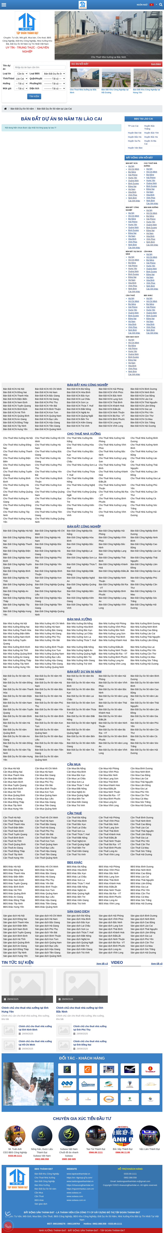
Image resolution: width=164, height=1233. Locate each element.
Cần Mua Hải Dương (141, 805)
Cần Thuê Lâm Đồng (141, 834)
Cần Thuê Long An (108, 851)
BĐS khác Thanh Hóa (14, 873)
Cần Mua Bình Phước (109, 798)
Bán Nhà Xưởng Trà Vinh (79, 663)
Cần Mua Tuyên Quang (14, 785)
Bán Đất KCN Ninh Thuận (111, 412)
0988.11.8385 (15, 1156)
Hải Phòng (132, 175)
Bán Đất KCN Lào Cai (141, 399)
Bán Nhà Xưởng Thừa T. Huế (81, 640)
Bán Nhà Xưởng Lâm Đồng (144, 640)
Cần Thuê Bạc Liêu (44, 847)
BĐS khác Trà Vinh (76, 903)
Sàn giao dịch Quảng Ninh (48, 956)
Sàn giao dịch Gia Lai (141, 936)
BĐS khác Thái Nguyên (142, 880)
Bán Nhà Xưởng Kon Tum (48, 650)
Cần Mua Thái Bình (108, 782)
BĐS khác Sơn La (76, 880)
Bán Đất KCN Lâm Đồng (143, 405)
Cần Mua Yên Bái (44, 785)
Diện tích (34, 88)
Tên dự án (6, 67)
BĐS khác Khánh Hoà (109, 883)
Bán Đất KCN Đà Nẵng (78, 389)
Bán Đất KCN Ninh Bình (143, 392)
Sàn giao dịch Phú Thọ (46, 929)
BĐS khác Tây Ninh (13, 903)
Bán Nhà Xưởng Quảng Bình (17, 653)
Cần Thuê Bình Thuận (46, 837)
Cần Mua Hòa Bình (76, 772)
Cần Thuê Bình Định (13, 837)
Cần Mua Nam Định (13, 782)
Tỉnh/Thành (8, 78)
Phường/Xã (35, 83)
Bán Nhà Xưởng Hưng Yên (16, 667)
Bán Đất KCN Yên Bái (46, 405)
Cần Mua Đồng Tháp (13, 802)
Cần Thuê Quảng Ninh (46, 858)
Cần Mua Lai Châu (76, 778)
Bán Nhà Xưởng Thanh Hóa (17, 630)
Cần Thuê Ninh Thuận (110, 841)
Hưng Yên (132, 178)
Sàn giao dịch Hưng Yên (15, 956)
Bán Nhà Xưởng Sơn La (79, 637)
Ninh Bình (132, 198)
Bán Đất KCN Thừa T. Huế (80, 405)
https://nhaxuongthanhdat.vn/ (80, 1185)
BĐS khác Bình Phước (110, 897)
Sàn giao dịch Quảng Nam (48, 942)
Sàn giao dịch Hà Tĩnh (14, 939)
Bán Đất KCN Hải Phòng (111, 389)
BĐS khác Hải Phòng (109, 866)
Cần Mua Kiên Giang (77, 802)
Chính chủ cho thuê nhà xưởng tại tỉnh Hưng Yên (25, 1009)
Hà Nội (131, 166)
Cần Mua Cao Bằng (140, 775)
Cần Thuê (39, 1196)
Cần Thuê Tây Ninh (13, 854)
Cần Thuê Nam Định (13, 831)
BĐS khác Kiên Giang (78, 900)
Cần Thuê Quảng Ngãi (78, 844)
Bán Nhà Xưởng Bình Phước (113, 657)
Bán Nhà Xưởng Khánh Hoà (113, 640)
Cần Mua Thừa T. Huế (78, 785)
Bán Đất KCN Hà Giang (47, 399)
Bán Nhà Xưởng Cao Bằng (144, 630)
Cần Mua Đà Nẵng (76, 768)
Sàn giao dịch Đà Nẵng (78, 915)
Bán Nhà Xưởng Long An (111, 660)
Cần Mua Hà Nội (11, 768)
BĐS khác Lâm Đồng (141, 883)
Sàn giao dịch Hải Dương (143, 952)
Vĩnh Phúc (132, 195)
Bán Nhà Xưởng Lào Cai (143, 633)
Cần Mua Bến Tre (76, 798)
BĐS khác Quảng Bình (14, 893)
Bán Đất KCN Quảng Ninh (48, 429)
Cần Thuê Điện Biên (13, 827)
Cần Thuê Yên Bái (44, 834)
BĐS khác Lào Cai (140, 876)
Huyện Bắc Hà (134, 137)
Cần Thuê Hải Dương (141, 854)
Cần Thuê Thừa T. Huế (78, 834)
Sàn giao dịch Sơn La (78, 929)
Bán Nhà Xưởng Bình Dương (145, 623)
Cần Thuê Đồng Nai (13, 821)
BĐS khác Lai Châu (76, 876)
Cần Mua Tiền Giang (45, 805)
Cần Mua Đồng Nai (12, 772)
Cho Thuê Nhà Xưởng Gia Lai (145, 478)
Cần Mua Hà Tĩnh (12, 792)
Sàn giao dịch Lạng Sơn (111, 925)
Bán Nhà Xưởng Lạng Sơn (112, 633)
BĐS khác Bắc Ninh (108, 873)
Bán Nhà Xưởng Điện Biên (16, 633)
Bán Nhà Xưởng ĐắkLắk (111, 647)
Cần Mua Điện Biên (13, 778)
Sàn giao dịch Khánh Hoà (111, 932)
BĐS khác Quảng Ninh (46, 907)
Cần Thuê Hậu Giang (45, 851)
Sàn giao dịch (41, 1204)
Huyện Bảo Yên (151, 133)
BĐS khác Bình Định (13, 886)
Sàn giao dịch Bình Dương (144, 915)
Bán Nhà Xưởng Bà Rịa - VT (113, 653)
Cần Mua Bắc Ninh (108, 775)
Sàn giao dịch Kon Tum (46, 939)
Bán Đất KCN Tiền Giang (47, 426)
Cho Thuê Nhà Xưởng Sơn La (82, 465)
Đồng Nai (132, 186)
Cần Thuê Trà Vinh (76, 854)
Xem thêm (156, 64)
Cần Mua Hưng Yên (13, 808)
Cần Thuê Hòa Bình (77, 821)
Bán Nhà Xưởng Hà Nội (15, 623)
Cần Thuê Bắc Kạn (76, 824)
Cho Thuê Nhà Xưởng (45, 1177)
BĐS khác (39, 1200)
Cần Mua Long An (108, 802)
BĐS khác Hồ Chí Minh (46, 866)
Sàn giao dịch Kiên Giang (79, 949)
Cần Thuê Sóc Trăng (141, 851)
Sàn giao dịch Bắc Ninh (110, 922)
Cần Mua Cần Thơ (140, 795)
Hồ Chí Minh (133, 169)
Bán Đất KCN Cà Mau (141, 419)
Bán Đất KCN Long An (110, 422)
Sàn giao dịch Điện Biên (15, 925)
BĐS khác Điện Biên (13, 876)
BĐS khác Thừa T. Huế (78, 883)
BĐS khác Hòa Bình (77, 870)
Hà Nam (131, 189)
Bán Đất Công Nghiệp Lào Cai (146, 551)
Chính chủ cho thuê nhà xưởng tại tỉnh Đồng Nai (90, 1043)
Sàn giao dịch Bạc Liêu (46, 946)
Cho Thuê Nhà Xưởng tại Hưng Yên (84, 91)
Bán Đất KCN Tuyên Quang (17, 405)
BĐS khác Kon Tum (45, 890)
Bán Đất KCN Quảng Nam (48, 416)
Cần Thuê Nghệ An (76, 841)
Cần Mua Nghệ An (76, 792)
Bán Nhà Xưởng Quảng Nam (49, 653)
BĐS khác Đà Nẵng (76, 866)
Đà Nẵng (132, 172)
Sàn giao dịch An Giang (15, 946)
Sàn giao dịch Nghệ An (78, 939)
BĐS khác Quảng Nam (46, 893)
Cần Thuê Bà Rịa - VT (110, 844)
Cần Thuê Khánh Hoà (109, 834)
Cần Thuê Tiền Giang (45, 854)
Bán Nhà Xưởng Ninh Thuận (113, 650)
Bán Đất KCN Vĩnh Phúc (111, 392)
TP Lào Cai (133, 126)
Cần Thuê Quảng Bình (14, 844)
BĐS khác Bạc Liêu (44, 897)
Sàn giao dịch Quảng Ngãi (80, 942)
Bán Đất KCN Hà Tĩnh (14, 412)
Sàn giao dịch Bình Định (15, 936)
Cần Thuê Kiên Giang (78, 851)
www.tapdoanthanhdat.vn (78, 1174)
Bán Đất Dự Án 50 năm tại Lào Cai (54, 108)
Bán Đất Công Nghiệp (45, 1181)
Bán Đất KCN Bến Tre (78, 419)
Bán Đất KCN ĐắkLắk (109, 409)
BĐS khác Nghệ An (76, 890)
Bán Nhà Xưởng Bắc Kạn (79, 630)
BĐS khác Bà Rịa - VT (110, 893)
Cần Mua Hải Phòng (109, 768)
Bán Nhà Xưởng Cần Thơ (143, 653)
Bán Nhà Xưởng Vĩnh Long (112, 663)
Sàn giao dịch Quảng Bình (16, 942)
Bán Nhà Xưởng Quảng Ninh (49, 667)
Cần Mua (39, 1192)
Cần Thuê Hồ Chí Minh (46, 817)
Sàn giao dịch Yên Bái (46, 932)
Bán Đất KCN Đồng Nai (15, 392)
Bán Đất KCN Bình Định (15, 409)
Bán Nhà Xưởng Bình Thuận (49, 647)
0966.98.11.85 (149, 1152)
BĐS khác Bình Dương (142, 866)
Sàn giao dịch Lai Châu (78, 925)
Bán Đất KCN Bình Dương (144, 389)
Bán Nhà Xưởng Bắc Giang (48, 630)
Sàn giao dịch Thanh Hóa (16, 922)
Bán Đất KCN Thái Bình (110, 402)
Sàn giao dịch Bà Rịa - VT (112, 942)
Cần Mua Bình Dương (141, 768)
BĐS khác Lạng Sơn (109, 876)
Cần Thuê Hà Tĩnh (12, 841)
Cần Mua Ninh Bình (140, 772)
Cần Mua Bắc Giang (45, 775)
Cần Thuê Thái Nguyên (142, 831)
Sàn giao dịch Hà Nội (14, 915)
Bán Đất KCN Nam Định (15, 402)
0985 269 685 (96, 1159)
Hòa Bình (132, 192)
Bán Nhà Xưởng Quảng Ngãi (81, 653)
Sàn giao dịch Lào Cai (142, 925)
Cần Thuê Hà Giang (45, 827)
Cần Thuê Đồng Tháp (14, 851)
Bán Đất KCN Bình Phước (112, 419)
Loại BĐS (35, 73)
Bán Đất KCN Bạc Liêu (46, 419)
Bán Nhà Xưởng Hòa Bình (80, 627)
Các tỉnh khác (134, 201)
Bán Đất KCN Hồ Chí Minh (48, 389)
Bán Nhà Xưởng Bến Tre (79, 657)
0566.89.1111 (123, 1152)
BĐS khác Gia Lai (139, 886)
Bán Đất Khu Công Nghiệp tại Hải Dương (146, 91)
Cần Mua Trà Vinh (76, 805)
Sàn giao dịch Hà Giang (47, 925)
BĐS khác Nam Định (13, 880)
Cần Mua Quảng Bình (14, 795)
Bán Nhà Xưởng (42, 1185)
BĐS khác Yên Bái (44, 883)
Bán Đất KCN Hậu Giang (47, 422)
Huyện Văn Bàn (135, 148)
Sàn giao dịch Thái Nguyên (144, 929)
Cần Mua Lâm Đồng (141, 785)
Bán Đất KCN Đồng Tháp (15, 422)
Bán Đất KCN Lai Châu (78, 399)
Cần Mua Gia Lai (139, 788)
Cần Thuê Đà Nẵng (76, 817)
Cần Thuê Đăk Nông (77, 837)
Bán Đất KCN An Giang (15, 419)
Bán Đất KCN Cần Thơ (142, 416)
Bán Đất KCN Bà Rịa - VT (111, 416)
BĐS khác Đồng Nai (13, 870)
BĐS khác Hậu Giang (45, 900)
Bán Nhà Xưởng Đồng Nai (16, 627)
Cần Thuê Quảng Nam (46, 844)
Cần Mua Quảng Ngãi (78, 795)
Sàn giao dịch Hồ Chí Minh (48, 915)
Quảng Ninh (133, 181)
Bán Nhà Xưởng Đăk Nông (80, 647)
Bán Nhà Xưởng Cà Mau (143, 657)
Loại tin (7, 73)
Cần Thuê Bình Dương (142, 817)
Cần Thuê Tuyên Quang (15, 834)
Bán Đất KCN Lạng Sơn (111, 399)
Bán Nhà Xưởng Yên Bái (47, 640)
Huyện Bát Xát (134, 133)
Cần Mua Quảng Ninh (46, 808)
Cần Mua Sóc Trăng (141, 802)
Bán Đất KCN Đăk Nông (79, 409)
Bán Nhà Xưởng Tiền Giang (49, 663)
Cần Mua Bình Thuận (45, 788)
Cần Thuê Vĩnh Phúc (109, 821)
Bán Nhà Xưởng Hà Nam (47, 627)
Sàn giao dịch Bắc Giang (47, 922)
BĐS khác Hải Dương (141, 903)
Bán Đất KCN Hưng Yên (15, 429)
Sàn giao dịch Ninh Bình (143, 919)
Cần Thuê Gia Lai (139, 837)
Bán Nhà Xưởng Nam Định (16, 637)
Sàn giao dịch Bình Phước (112, 946)
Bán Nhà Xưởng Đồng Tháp (17, 660)
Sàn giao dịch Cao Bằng (143, 922)
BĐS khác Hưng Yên (13, 907)
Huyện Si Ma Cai (150, 142)
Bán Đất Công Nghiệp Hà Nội (18, 530)
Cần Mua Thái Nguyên (142, 782)
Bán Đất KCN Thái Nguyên (144, 402)
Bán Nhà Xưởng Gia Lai (143, 647)
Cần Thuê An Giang (13, 847)
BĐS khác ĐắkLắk (108, 886)
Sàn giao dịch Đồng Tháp (16, 949)
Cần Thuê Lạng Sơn (109, 827)
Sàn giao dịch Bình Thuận (48, 936)
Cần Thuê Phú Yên (140, 841)
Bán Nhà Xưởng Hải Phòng (112, 623)
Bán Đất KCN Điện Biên (15, 399)
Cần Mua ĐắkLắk (107, 788)
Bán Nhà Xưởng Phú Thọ (47, 637)
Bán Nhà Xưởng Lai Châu (80, 633)
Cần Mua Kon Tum (44, 792)
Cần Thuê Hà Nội (11, 817)
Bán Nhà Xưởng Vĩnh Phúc (112, 627)
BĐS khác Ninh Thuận (110, 890)
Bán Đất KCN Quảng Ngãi (80, 416)
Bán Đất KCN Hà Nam (46, 392)
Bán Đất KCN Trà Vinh (78, 426)
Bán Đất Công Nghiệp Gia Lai (145, 571)
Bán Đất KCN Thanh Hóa (15, 395)
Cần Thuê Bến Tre (76, 847)
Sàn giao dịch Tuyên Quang (17, 932)
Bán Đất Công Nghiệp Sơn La (82, 557)
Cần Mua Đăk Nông (77, 788)
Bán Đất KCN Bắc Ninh (110, 395)
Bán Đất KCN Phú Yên (142, 412)
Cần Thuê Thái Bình (109, 831)
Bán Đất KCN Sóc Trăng (143, 422)
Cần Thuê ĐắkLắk (108, 837)
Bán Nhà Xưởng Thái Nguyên (145, 637)
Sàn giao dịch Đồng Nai (15, 919)
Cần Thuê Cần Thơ (140, 844)
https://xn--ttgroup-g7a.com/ (79, 1177)
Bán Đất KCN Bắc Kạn (78, 395)
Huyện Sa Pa (134, 141)
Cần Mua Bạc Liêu (44, 798)
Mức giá (7, 88)
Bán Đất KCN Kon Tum (46, 412)
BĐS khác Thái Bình (109, 880)
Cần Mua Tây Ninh (12, 805)
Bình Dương (133, 183)
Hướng (6, 83)
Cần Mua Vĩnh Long (109, 805)
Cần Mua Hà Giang (44, 778)
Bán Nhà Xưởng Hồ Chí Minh (49, 623)
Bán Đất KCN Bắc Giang (47, 395)
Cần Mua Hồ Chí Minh (46, 768)
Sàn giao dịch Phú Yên (142, 939)
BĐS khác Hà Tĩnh (12, 890)
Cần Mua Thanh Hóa (13, 775)
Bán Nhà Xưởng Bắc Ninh (112, 630)
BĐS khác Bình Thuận (46, 886)
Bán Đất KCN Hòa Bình (78, 392)
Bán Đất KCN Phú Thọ (46, 402)
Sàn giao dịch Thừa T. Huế (80, 932)
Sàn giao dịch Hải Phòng (111, 915)
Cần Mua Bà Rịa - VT (109, 795)
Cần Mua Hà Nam (44, 772)
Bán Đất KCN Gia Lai (141, 409)
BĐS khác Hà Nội (12, 866)
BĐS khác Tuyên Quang (15, 883)
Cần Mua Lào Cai (139, 778)
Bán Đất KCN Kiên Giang (79, 422)
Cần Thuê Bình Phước (110, 847)
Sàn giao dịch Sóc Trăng (143, 949)
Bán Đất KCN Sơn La (77, 402)
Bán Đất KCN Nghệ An (78, 412)
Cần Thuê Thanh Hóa (14, 824)
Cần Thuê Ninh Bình (141, 821)
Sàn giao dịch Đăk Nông (79, 936)
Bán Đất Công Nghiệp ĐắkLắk (114, 571)
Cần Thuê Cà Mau (140, 847)
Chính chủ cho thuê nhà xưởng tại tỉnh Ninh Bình (35, 1028)
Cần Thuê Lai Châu (76, 827)
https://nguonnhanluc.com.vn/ (80, 1189)
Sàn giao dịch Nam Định (15, 929)
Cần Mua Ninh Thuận (109, 792)
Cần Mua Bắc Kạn (76, 775)
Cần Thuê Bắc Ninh (108, 824)
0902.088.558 (69, 1159)
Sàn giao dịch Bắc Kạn (78, 922)
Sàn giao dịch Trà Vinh (78, 952)
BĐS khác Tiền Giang (46, 903)
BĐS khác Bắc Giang (45, 873)
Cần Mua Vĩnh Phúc (109, 772)
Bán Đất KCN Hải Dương (143, 426)
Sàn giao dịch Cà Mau (142, 946)
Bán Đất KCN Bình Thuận (48, 409)
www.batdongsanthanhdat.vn (80, 1181)
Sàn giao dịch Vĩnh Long (111, 952)
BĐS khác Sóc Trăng (141, 900)
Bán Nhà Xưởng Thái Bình (112, 637)
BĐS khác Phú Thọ (44, 880)
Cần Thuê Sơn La (76, 831)
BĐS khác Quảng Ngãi (78, 893)
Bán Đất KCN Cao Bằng (143, 395)
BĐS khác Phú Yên (140, 890)
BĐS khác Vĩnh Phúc (109, 870)
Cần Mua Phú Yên (140, 792)
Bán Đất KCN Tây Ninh (14, 426)
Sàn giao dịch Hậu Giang (47, 949)
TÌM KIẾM (34, 96)
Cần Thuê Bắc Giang (45, 824)
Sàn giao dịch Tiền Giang (47, 952)
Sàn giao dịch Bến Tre (78, 946)
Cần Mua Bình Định (13, 788)
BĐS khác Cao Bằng (141, 873)
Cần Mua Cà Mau (139, 798)
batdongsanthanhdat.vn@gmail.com (133, 1181)
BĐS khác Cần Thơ (140, 893)
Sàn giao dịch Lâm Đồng (143, 932)
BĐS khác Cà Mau (140, 897)
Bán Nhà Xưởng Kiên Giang (81, 660)
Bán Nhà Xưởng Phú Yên (143, 650)
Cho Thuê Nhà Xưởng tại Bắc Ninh (115, 91)
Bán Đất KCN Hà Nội (13, 389)
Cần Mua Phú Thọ (44, 782)
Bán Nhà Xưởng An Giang (16, 657)
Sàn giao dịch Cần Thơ (142, 942)
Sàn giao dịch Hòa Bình (79, 919)
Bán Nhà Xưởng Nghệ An (79, 650)
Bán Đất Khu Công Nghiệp (47, 1174)
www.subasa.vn (74, 1192)
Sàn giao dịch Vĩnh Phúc (111, 919)
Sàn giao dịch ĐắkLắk (110, 936)
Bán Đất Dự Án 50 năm (22, 108)
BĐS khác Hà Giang (45, 876)
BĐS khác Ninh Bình (141, 870)
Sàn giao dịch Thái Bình (111, 929)
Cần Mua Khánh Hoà (109, 785)
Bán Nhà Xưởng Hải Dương (144, 663)
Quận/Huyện (35, 78)
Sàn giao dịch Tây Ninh (14, 952)
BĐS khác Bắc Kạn (76, 873)
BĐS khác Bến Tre (76, 897)
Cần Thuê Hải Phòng (109, 817)
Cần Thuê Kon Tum (44, 841)
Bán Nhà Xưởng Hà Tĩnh (15, 650)
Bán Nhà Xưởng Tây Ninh (16, 663)
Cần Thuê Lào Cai (140, 827)
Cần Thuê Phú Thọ (44, 831)
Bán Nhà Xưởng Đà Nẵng (80, 623)
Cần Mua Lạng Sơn (108, 778)
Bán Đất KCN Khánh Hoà (111, 405)
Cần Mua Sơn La (75, 782)
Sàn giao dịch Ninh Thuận (112, 939)
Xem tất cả (102, 963)
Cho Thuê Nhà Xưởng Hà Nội (18, 438)
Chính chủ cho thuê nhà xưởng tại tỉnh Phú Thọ (90, 1028)
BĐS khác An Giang (13, 897)
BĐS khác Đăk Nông (77, 886)
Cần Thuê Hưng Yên (13, 858)
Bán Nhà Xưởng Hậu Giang (49, 660)
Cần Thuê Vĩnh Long (109, 854)
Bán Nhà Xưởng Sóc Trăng (144, 660)
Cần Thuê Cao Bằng (141, 824)
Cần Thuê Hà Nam (44, 821)
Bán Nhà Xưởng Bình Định (16, 647)
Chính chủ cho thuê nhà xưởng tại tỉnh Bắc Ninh (79, 1009)
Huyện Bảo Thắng (149, 127)
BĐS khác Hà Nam (44, 870)
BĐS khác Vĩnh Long (109, 903)
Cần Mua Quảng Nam (46, 795)
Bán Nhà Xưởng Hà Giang (48, 633)
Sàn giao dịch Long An (110, 949)
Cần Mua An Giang (12, 798)
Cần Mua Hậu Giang (45, 802)
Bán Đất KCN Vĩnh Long (111, 426)
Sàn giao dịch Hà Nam (46, 919)
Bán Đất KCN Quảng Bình (16, 416)
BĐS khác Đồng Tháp (14, 900)
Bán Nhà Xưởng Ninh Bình (144, 627)
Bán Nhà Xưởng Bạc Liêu (48, 657)
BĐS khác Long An (108, 900)
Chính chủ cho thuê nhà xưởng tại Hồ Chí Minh (35, 1043)
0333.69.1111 (42, 1156)
